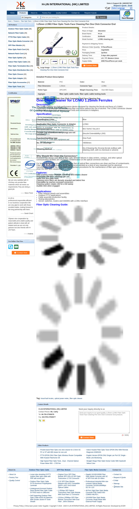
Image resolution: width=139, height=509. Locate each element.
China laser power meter (33, 506)
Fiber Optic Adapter (15, 78)
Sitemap (117, 484)
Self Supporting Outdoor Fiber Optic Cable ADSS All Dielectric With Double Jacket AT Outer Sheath (41, 498)
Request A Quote (120, 6)
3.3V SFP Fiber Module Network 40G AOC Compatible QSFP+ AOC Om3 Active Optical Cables (69, 484)
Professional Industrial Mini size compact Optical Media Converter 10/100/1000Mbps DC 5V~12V (97, 484)
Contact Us (76, 13)
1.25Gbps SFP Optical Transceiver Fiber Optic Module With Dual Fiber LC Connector (69, 492)
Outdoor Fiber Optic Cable (18, 29)
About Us (34, 13)
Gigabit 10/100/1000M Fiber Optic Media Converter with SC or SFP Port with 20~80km (97, 476)
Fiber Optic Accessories (17, 82)
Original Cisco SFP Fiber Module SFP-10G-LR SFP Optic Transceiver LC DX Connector (69, 476)
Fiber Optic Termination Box (19, 66)
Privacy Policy (19, 506)
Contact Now (91, 66)
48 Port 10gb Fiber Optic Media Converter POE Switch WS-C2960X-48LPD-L (97, 492)
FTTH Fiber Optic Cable (17, 37)
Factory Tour (46, 13)
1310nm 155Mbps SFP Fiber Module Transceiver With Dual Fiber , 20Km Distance (68, 499)
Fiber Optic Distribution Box (19, 70)
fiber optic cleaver (76, 398)
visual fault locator (47, 398)
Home (12, 13)
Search (102, 17)
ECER (123, 506)
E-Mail (116, 480)
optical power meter (62, 398)
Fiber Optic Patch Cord (17, 49)
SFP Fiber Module (15, 45)
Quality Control (61, 13)
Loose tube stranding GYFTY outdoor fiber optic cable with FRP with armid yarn (40, 476)
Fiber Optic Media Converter (19, 41)
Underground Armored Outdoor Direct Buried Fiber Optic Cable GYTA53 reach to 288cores (41, 490)
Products (22, 13)
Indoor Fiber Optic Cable (17, 62)
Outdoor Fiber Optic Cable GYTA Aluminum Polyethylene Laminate (40, 483)
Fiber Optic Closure (15, 74)
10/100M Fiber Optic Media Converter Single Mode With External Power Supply (96, 499)
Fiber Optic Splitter (15, 58)
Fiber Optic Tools (26, 21)
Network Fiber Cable (16, 33)
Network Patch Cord (16, 54)
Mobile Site (118, 487)
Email (130, 6)
